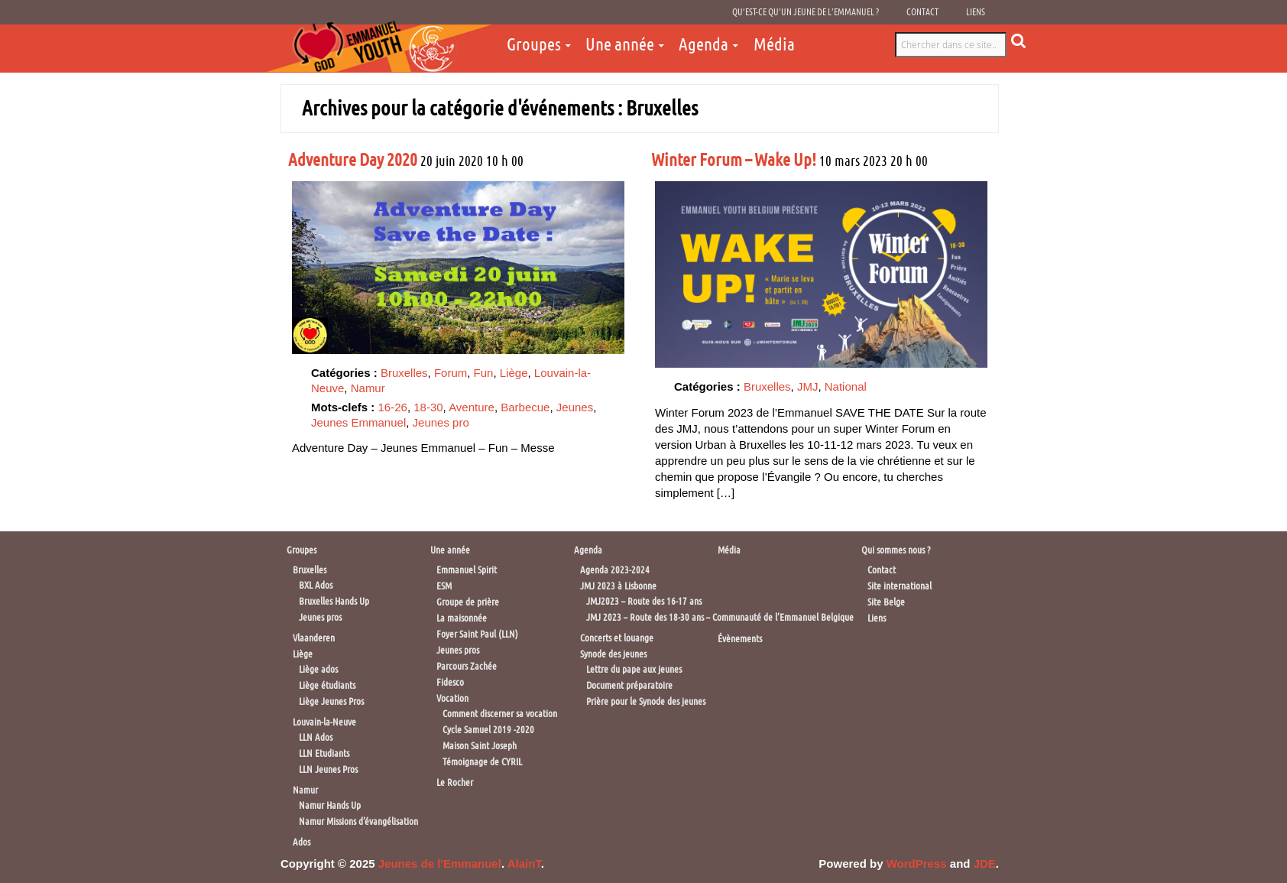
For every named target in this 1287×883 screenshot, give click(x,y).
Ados (301, 842)
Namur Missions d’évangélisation (358, 821)
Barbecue (525, 407)
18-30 (428, 407)
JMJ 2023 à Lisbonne (618, 585)
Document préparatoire (629, 685)
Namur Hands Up (330, 805)
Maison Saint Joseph (480, 745)
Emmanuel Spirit (466, 569)
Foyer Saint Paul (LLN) (477, 634)
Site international (899, 585)
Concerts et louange (616, 637)
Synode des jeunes (613, 654)
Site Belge (886, 602)
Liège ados (318, 669)
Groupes (534, 45)
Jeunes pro (441, 422)
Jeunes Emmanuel (358, 422)
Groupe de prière (467, 602)
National (846, 386)
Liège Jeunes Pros (331, 701)
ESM (444, 585)
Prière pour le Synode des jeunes (645, 701)
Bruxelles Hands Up (334, 601)
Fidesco (450, 682)
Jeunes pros (320, 617)
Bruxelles (404, 372)
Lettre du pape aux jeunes (634, 669)
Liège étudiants (327, 685)
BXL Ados (315, 585)
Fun (484, 372)
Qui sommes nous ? (895, 550)
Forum (450, 372)
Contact (922, 12)
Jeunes (574, 407)
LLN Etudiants (324, 753)
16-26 (392, 407)
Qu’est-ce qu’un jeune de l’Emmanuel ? (805, 12)
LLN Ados (315, 737)
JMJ (808, 386)
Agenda (703, 45)
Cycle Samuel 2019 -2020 (488, 729)
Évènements (740, 638)
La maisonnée (461, 618)
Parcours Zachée (466, 666)
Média (774, 45)
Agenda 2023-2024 (615, 569)
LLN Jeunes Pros (328, 769)
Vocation (452, 698)
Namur (368, 387)
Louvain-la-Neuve (324, 722)
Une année (619, 45)
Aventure (471, 407)
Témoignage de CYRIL (482, 761)
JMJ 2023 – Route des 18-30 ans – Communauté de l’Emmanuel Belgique (720, 617)
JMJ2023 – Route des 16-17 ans (644, 601)
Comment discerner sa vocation (500, 713)
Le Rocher (454, 782)
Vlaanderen (314, 637)
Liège (514, 372)
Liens (975, 12)
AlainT (524, 863)
